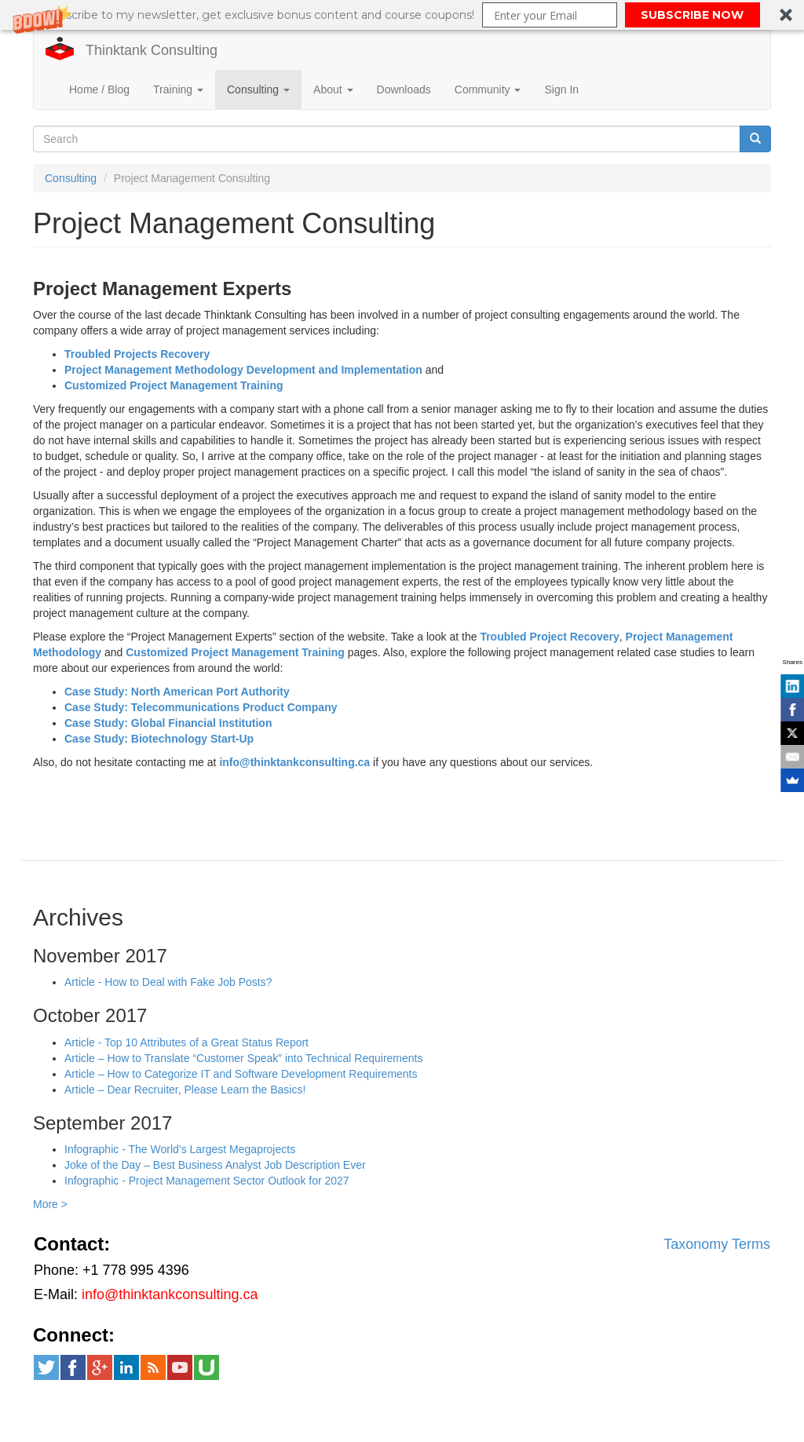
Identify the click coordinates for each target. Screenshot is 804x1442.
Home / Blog (99, 89)
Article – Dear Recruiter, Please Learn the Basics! (184, 1089)
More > (50, 1204)
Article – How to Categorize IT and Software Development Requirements (241, 1074)
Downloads (404, 89)
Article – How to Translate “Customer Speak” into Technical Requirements (243, 1058)
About (333, 89)
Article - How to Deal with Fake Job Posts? (168, 982)
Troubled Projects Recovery (137, 354)
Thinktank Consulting (151, 50)
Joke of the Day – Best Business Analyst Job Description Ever (215, 1165)
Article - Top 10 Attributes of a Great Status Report (186, 1042)
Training (178, 89)
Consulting (258, 89)
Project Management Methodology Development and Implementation (243, 369)
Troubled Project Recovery (549, 636)
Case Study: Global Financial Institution (168, 723)
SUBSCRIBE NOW (692, 15)
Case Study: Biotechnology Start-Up (159, 738)
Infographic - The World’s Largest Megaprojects (179, 1149)
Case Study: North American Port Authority (177, 691)
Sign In (561, 89)
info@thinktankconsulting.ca (294, 762)
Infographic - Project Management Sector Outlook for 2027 (206, 1180)
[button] (402, 15)
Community (488, 89)
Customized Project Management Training (173, 385)
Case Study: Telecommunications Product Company (200, 707)
